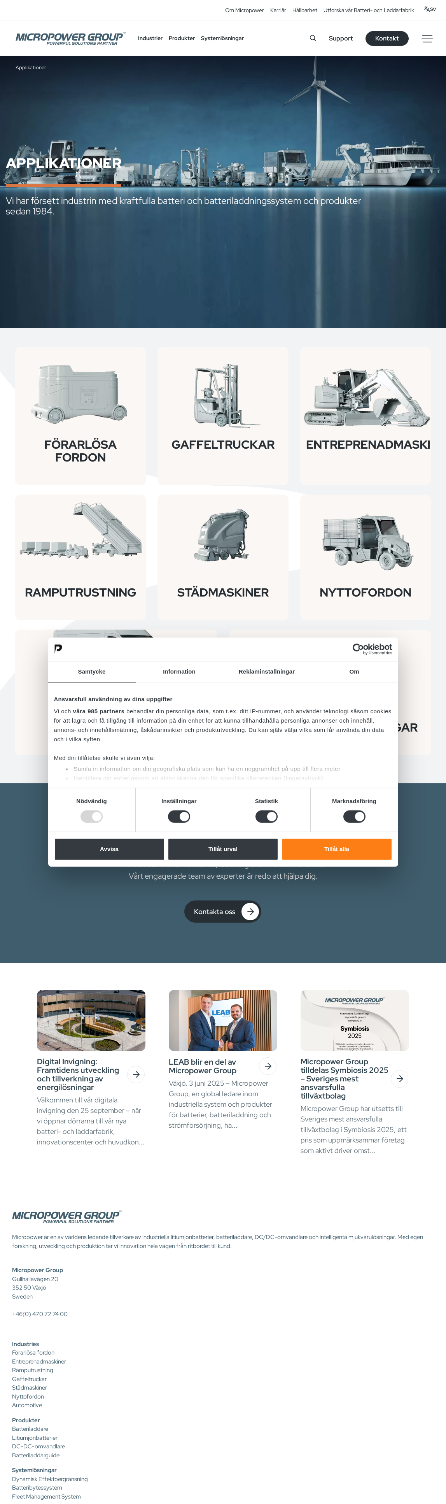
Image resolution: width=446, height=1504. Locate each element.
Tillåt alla (336, 849)
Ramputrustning (32, 1370)
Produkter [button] (182, 38)
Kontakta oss (226, 911)
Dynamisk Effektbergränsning (50, 1479)
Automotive (27, 1405)
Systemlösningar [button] (222, 38)
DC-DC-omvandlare (38, 1446)
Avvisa (109, 849)
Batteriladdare (30, 1429)
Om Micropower (244, 10)
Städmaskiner (29, 1388)
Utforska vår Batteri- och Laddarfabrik (369, 10)
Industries (25, 1344)
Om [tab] (354, 671)
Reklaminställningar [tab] (267, 671)
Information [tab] (179, 671)
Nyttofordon (28, 1396)
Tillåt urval (223, 849)
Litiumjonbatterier (35, 1438)
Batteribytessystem (37, 1488)
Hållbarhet (304, 10)
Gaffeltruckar (29, 1379)
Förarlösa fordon (33, 1353)
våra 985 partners (99, 711)
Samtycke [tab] (92, 671)
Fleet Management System (46, 1496)
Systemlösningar (34, 1470)
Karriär (278, 10)
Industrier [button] (150, 38)
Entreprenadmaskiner (39, 1361)
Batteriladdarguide (35, 1455)
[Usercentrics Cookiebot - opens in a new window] (358, 649)
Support (341, 38)
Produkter (26, 1420)
